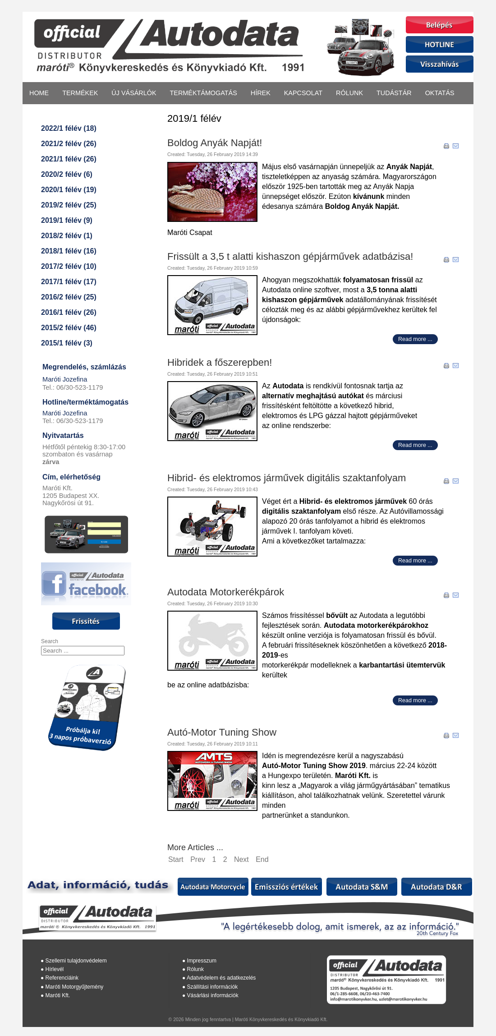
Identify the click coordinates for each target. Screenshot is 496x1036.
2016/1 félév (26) (68, 312)
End (262, 859)
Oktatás (440, 93)
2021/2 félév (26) (68, 143)
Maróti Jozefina (64, 379)
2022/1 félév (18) (68, 128)
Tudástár (394, 93)
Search (49, 641)
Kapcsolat (303, 93)
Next (241, 859)
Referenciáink (62, 978)
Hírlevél (55, 969)
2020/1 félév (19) (68, 189)
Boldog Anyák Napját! (214, 142)
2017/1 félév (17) (68, 281)
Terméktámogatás (203, 93)
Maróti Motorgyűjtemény (75, 987)
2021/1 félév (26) (68, 159)
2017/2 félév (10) (68, 266)
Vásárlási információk (213, 995)
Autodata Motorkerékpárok (225, 592)
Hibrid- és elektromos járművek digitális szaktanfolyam (286, 477)
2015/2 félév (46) (68, 328)
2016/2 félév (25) (68, 297)
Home (39, 93)
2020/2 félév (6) (66, 174)
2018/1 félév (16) (68, 251)
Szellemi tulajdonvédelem (76, 961)
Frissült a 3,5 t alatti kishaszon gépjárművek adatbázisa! (290, 256)
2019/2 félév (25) (68, 205)
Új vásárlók (133, 93)
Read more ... (415, 339)
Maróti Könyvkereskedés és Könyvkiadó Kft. (281, 1019)
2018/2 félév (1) (66, 235)
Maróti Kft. (58, 995)
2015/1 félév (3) (66, 343)
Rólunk (349, 93)
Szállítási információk (212, 987)
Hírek (261, 93)
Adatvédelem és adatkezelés (221, 978)
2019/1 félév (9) (66, 220)
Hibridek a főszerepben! (219, 362)
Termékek (80, 93)
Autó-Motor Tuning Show (221, 732)
